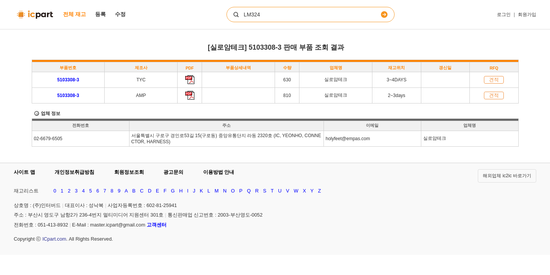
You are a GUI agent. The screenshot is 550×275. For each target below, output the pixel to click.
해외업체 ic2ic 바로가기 (507, 175)
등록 (100, 14)
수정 (120, 14)
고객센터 (157, 225)
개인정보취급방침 (74, 172)
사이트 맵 (24, 172)
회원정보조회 (129, 172)
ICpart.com (54, 239)
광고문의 (173, 172)
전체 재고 (74, 14)
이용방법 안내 (219, 172)
